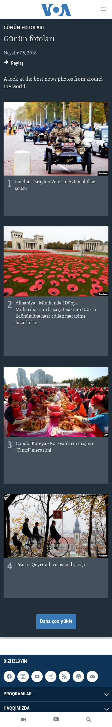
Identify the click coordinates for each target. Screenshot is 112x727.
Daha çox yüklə (56, 621)
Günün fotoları (24, 28)
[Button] (14, 64)
